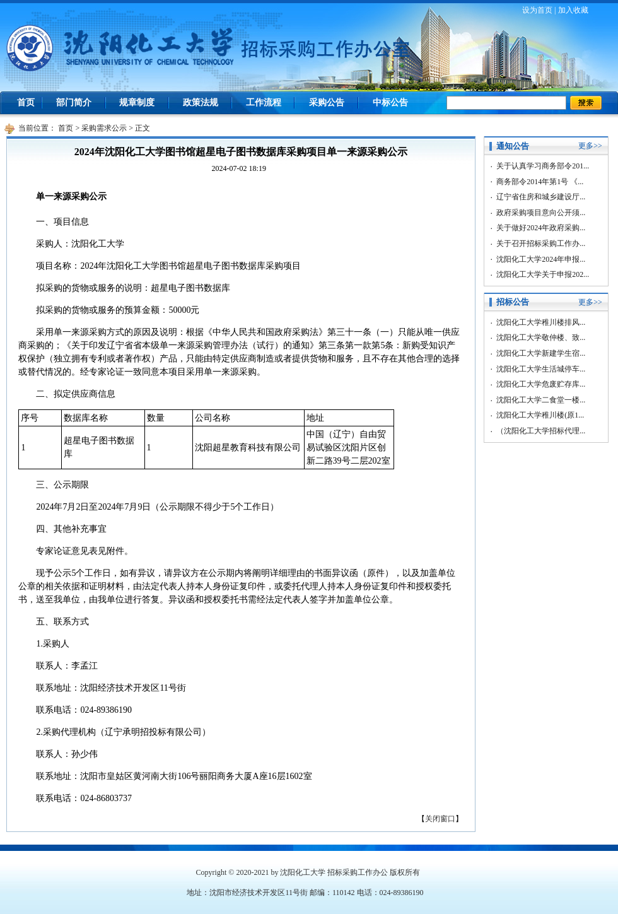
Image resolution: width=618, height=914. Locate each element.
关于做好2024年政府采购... (540, 227)
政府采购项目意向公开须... (540, 212)
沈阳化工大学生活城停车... (540, 369)
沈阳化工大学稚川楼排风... (540, 322)
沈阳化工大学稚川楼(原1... (540, 415)
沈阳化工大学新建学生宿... (540, 353)
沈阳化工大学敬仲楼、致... (540, 337)
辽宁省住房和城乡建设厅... (540, 196)
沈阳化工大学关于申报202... (542, 274)
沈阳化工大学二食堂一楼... (540, 399)
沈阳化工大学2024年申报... (540, 259)
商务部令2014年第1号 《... (539, 181)
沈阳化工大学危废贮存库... (540, 384)
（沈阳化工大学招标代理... (540, 430)
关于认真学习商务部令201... (542, 165)
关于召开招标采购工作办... (540, 243)
